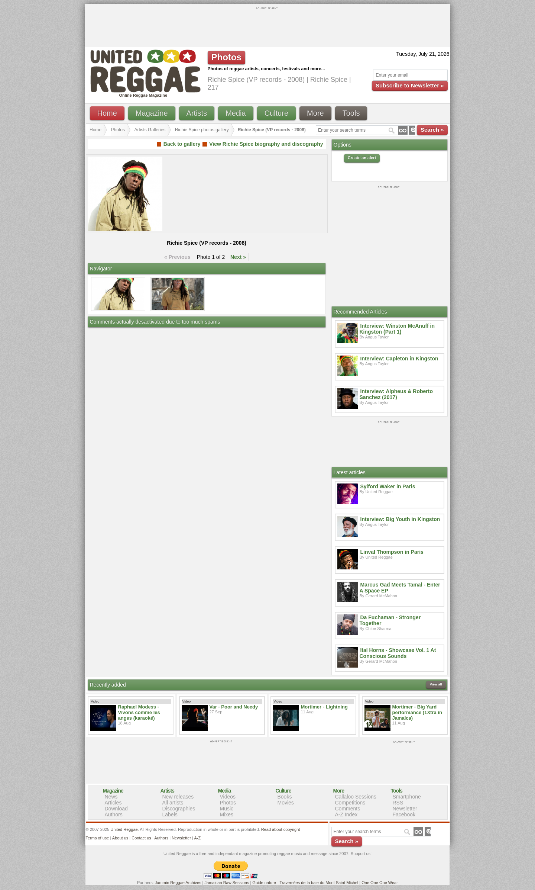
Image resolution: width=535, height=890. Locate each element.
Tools (351, 113)
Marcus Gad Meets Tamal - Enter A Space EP (400, 588)
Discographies (178, 809)
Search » (432, 129)
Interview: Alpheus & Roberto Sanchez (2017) (396, 394)
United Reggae (123, 829)
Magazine (152, 113)
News (111, 797)
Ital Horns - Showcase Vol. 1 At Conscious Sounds (398, 653)
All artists (173, 803)
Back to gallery (182, 144)
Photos (118, 129)
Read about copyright (280, 829)
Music (227, 809)
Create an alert (362, 157)
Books (285, 797)
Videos (228, 797)
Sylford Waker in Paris (387, 486)
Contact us (141, 838)
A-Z (197, 838)
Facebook (404, 814)
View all (436, 684)
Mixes (227, 814)
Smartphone (407, 797)
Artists (197, 113)
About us (120, 838)
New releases (178, 797)
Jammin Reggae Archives (178, 882)
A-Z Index (346, 814)
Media (236, 113)
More (315, 113)
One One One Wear (379, 882)
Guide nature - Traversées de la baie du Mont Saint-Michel (305, 882)
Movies (286, 803)
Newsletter (405, 809)
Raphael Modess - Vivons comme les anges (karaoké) (139, 712)
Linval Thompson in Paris (392, 552)
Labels (170, 814)
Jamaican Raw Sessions (227, 882)
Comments (347, 809)
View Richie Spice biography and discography (266, 144)
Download (116, 809)
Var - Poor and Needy (234, 707)
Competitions (350, 803)
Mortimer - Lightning (324, 707)
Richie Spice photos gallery (202, 129)
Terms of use (97, 838)
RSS (398, 803)
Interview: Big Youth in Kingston (400, 519)
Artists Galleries (149, 129)
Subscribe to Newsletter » (410, 85)
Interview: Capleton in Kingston (399, 359)
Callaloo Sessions (355, 797)
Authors (114, 814)
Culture (276, 113)
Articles (113, 803)
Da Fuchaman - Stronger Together (390, 620)
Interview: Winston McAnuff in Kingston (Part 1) (397, 329)
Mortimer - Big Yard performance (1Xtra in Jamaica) (417, 712)
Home (107, 113)
